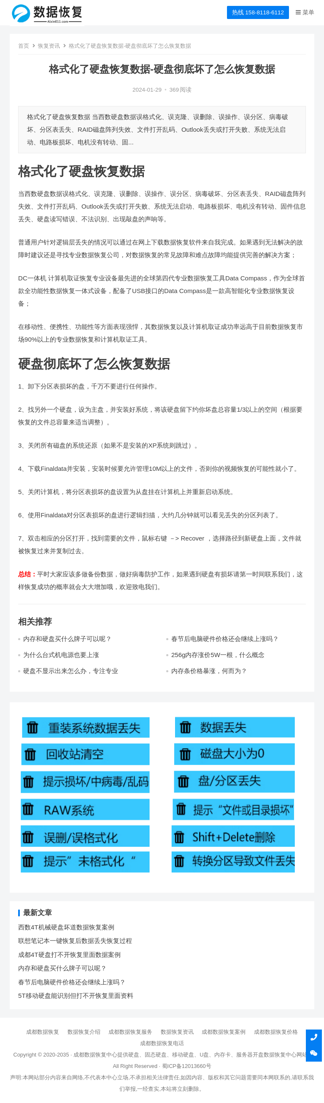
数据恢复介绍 (84, 1032)
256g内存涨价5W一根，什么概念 (218, 654)
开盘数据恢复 (269, 1054)
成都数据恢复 (42, 1032)
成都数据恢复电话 (162, 1043)
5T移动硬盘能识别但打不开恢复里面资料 (75, 995)
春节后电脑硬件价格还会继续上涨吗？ (225, 638)
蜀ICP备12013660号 (186, 1066)
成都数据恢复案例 (224, 1032)
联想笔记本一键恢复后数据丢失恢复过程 (75, 940)
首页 (23, 46)
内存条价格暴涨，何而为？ (209, 670)
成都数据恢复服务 (130, 1032)
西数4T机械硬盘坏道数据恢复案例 (66, 927)
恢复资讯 (49, 46)
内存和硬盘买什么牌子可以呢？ (67, 638)
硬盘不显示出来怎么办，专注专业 (70, 670)
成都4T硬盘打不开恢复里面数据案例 (69, 954)
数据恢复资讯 (177, 1032)
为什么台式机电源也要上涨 (61, 654)
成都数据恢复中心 (95, 1054)
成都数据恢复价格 (276, 1032)
